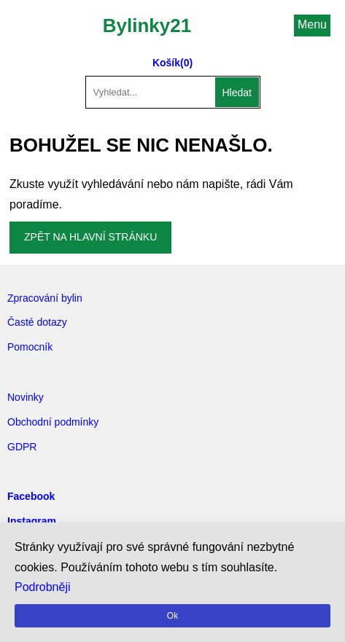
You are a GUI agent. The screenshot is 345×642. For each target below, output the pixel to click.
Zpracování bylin (44, 298)
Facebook (31, 496)
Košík (166, 62)
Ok (172, 616)
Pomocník (30, 347)
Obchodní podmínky (52, 422)
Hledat (237, 92)
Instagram (31, 521)
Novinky (25, 397)
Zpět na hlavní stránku (90, 237)
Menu (312, 24)
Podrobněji (43, 587)
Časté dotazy (37, 322)
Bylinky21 (147, 25)
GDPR (21, 447)
